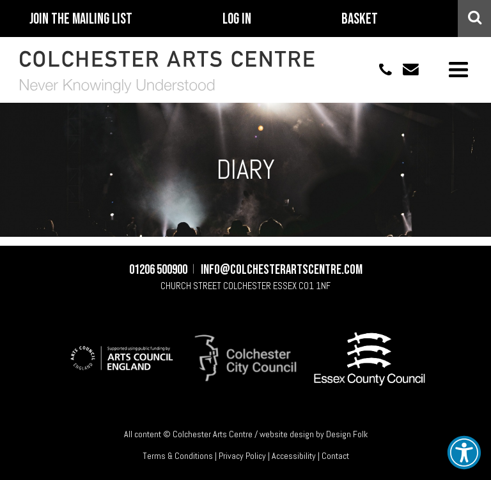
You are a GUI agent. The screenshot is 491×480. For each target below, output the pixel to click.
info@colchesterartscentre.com (405, 69)
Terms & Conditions (178, 455)
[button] (464, 452)
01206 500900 (378, 69)
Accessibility (294, 455)
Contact (335, 455)
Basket (359, 19)
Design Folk (347, 434)
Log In (236, 19)
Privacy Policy (242, 455)
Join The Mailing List (80, 19)
